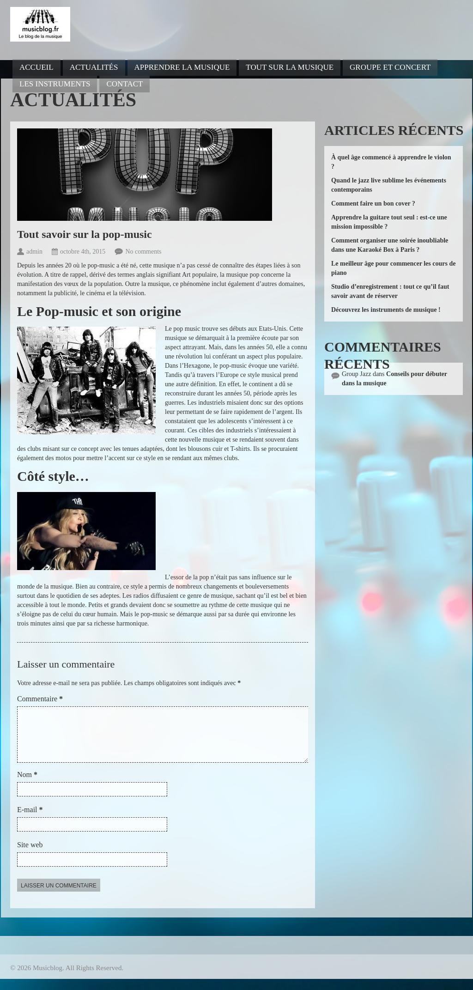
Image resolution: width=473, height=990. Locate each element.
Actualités (94, 67)
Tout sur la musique (290, 67)
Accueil (36, 67)
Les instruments (54, 83)
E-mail (30, 821)
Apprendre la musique (182, 67)
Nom (27, 786)
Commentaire (40, 699)
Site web (30, 856)
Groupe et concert (390, 67)
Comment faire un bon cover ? (373, 203)
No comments (143, 251)
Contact (124, 83)
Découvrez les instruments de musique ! (386, 309)
